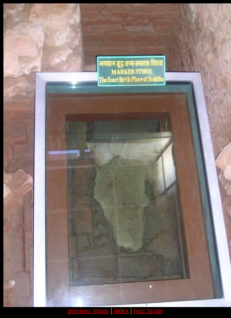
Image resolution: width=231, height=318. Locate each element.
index (121, 310)
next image (149, 310)
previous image (88, 310)
